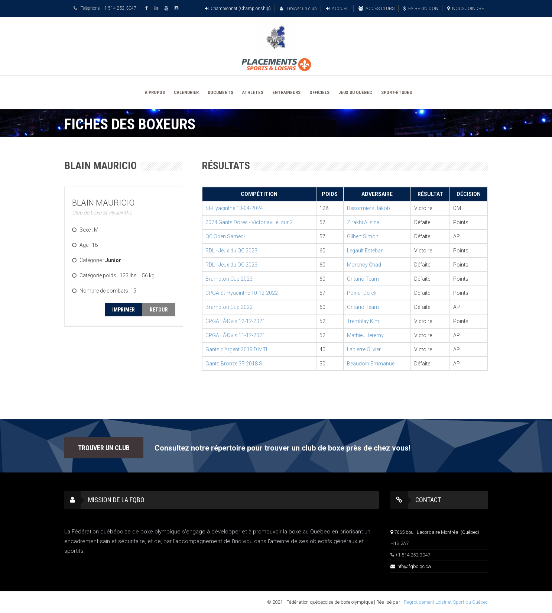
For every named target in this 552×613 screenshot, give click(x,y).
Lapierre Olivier (364, 349)
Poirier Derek (361, 293)
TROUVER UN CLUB (104, 448)
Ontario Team (363, 279)
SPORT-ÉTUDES (396, 92)
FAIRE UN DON (420, 8)
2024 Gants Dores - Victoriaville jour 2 (249, 222)
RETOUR (159, 310)
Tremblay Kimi (363, 321)
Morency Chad (364, 265)
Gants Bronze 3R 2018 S (233, 364)
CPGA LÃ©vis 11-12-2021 (235, 335)
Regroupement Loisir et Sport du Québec (446, 602)
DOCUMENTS (220, 92)
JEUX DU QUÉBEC (355, 92)
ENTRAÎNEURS (286, 92)
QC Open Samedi (225, 236)
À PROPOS (155, 92)
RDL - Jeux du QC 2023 (231, 251)
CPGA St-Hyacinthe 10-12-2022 (241, 293)
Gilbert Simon (363, 236)
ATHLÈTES (252, 92)
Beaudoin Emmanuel (371, 364)
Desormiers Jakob (368, 208)
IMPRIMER (123, 310)
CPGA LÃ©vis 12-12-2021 (235, 321)
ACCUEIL (338, 8)
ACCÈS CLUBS (376, 8)
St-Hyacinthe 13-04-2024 (234, 208)
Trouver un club (298, 8)
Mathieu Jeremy (365, 335)
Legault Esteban (365, 251)
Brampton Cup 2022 (229, 307)
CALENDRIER (186, 92)
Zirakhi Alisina (363, 222)
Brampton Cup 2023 (229, 279)
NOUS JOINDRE (465, 8)
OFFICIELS (319, 92)
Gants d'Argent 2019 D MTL (237, 349)
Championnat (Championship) (238, 8)
